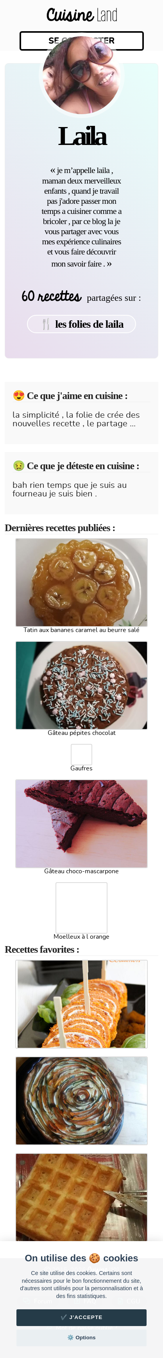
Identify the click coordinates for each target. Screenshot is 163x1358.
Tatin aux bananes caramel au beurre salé (81, 630)
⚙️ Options (81, 1337)
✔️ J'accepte (82, 1317)
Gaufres (81, 768)
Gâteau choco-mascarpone (81, 871)
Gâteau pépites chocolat (82, 733)
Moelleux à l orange (81, 937)
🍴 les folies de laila (81, 324)
